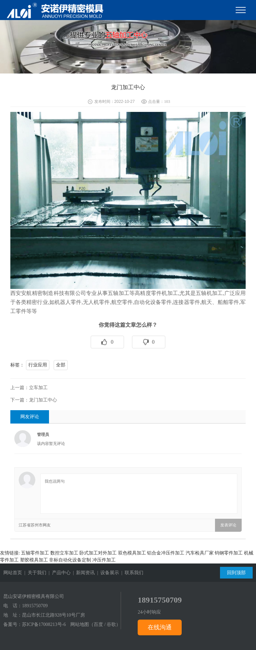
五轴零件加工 (35, 552)
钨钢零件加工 (229, 552)
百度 (98, 624)
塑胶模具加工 (34, 559)
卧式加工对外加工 (98, 552)
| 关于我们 (34, 572)
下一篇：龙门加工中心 (33, 399)
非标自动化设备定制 (70, 559)
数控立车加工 (64, 552)
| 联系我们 (131, 572)
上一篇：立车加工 (29, 387)
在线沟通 (160, 627)
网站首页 (12, 572)
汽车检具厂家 (200, 552)
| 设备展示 (107, 572)
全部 (60, 364)
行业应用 (37, 364)
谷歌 (111, 624)
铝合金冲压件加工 (165, 552)
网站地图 (79, 624)
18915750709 (35, 605)
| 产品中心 (58, 572)
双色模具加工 (132, 552)
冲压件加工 (104, 559)
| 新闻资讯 (83, 572)
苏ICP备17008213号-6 (44, 624)
